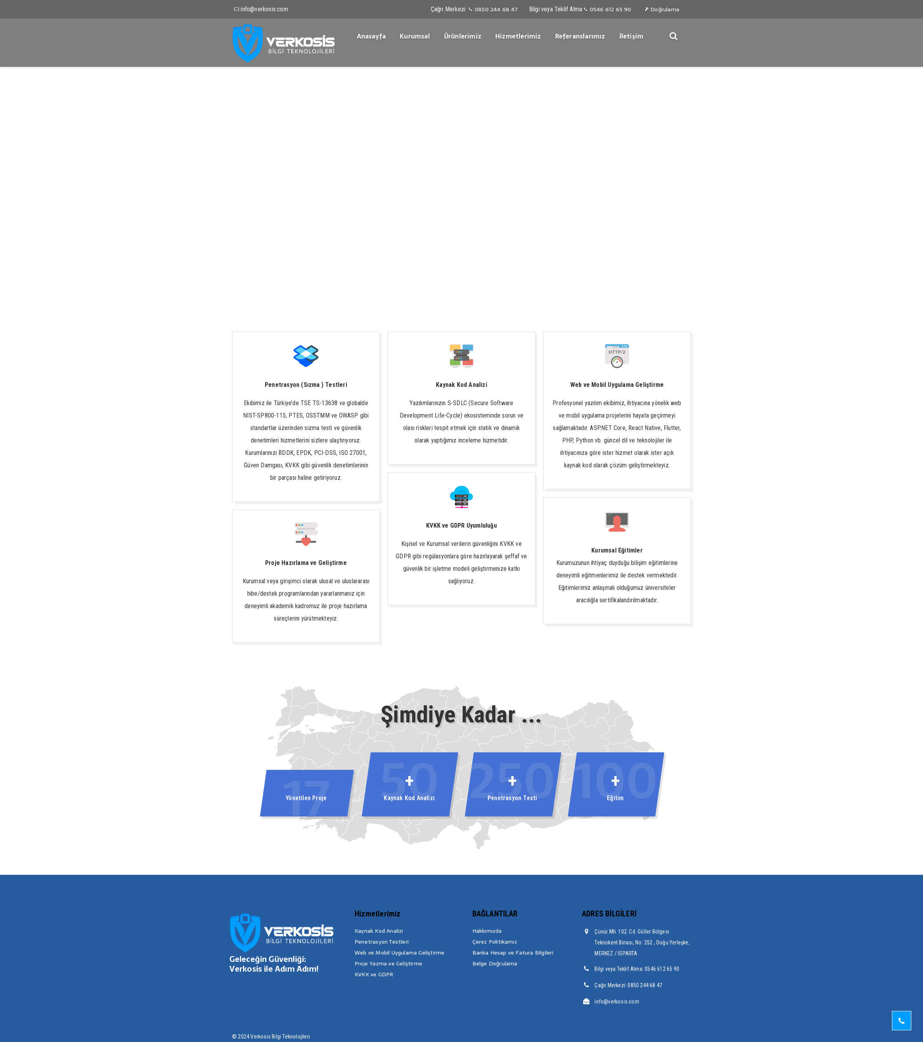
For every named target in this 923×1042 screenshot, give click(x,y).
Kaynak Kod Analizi (379, 931)
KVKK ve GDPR (374, 974)
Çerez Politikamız (494, 941)
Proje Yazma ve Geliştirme (388, 963)
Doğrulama (661, 9)
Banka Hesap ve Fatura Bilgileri (513, 952)
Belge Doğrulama (494, 963)
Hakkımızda (487, 931)
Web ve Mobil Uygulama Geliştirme (399, 952)
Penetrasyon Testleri (382, 941)
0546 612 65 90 (607, 9)
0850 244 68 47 (492, 9)
